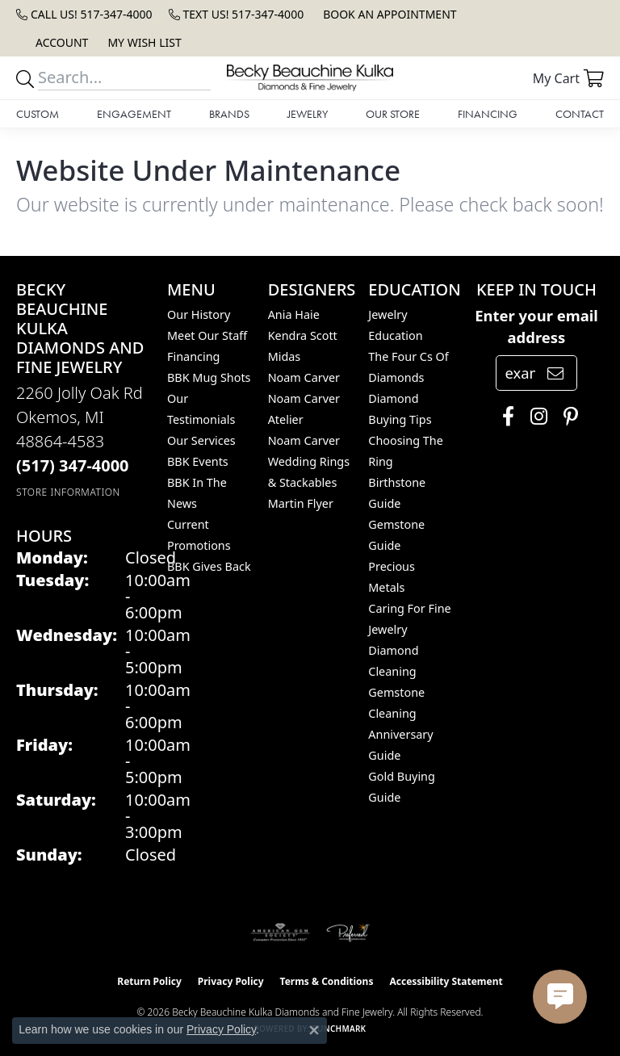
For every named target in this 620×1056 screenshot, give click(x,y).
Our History (198, 314)
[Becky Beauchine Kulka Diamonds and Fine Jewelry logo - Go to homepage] (309, 78)
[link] (84, 14)
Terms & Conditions (327, 981)
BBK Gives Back (209, 566)
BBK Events (197, 461)
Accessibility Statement (445, 981)
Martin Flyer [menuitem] (300, 503)
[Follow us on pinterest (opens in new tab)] (566, 416)
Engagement (134, 114)
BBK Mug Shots (208, 377)
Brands (229, 114)
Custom (37, 114)
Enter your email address (536, 326)
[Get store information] (68, 492)
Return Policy (149, 981)
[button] (60, 42)
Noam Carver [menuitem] (304, 377)
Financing (487, 114)
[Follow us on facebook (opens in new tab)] (504, 416)
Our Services (201, 440)
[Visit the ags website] (280, 932)
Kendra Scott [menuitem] (302, 335)
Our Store (393, 114)
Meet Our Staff (207, 335)
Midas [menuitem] (284, 356)
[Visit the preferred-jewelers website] (348, 932)
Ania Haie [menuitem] (294, 314)
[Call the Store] (72, 465)
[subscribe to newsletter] (555, 373)
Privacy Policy (231, 981)
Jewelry (307, 114)
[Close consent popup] (314, 1030)
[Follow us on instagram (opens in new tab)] (534, 416)
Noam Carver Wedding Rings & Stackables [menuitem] (309, 461)
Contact (579, 114)
